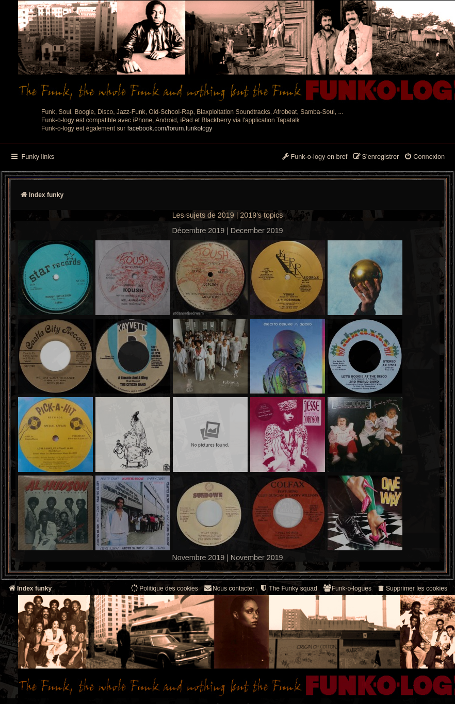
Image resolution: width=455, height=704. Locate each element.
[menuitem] (424, 157)
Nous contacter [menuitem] (228, 588)
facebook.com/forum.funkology (170, 128)
